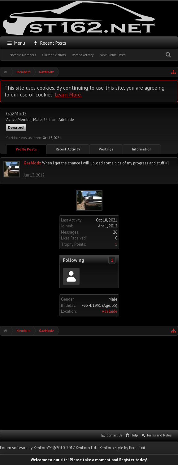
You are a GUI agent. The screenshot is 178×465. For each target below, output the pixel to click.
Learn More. (68, 94)
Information (141, 149)
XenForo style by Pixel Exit (122, 447)
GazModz (32, 163)
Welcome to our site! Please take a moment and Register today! (89, 460)
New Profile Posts (112, 55)
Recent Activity (82, 55)
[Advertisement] (89, 382)
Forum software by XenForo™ (48, 447)
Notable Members (23, 55)
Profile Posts (26, 149)
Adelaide (109, 311)
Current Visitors (54, 55)
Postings (106, 149)
